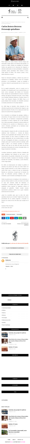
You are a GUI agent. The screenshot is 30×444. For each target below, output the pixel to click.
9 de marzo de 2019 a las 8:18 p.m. (12, 261)
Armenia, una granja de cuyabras (17, 333)
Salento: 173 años (13, 347)
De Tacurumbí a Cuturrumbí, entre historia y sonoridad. (18, 431)
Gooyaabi (23, 441)
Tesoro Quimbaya (6, 325)
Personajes (11, 22)
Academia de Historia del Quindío (10, 32)
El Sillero (4, 310)
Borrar (12, 266)
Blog (11, 441)
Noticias (4, 315)
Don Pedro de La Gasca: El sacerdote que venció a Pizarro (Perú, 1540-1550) (18, 341)
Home (9, 439)
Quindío (4, 322)
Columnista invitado (10, 214)
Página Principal (5, 22)
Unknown (8, 260)
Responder (8, 266)
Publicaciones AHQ (6, 320)
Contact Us (20, 439)
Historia (4, 312)
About (14, 439)
